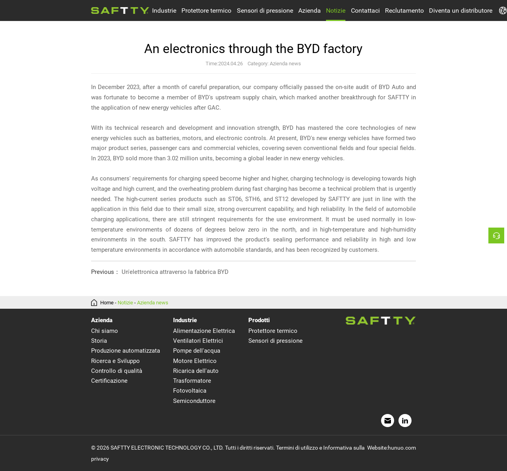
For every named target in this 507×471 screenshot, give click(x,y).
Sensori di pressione (265, 10)
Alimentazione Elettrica (204, 330)
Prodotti (259, 320)
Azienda (309, 10)
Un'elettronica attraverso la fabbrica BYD (160, 272)
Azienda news (152, 302)
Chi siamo (104, 330)
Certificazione (109, 380)
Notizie (335, 10)
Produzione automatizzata (125, 350)
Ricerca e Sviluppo (115, 361)
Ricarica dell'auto (196, 370)
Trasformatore (192, 380)
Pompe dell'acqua (196, 350)
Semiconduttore (194, 401)
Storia (99, 340)
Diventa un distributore (460, 10)
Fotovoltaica (189, 390)
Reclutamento (404, 10)
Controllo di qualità (116, 370)
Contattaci (365, 10)
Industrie (164, 10)
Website (377, 447)
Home (107, 302)
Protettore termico (206, 10)
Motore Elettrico (195, 361)
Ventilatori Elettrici (198, 340)
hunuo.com (402, 447)
